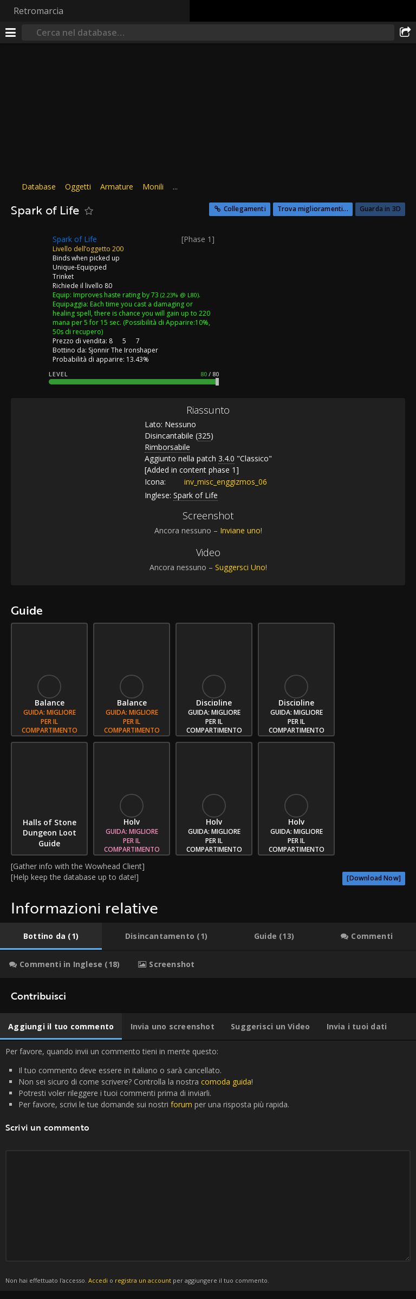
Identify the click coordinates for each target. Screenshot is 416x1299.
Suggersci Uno (240, 567)
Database (39, 186)
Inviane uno (240, 530)
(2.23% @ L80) (179, 295)
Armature (116, 186)
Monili (153, 186)
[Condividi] (405, 32)
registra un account (143, 1280)
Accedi (98, 1280)
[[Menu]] (11, 32)
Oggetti (78, 186)
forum (181, 1104)
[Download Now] (374, 878)
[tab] (51, 936)
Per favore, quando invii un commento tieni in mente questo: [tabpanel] (208, 1165)
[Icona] (29, 247)
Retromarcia (38, 11)
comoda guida (226, 1081)
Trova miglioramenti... (312, 208)
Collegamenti (245, 208)
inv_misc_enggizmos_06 (217, 481)
